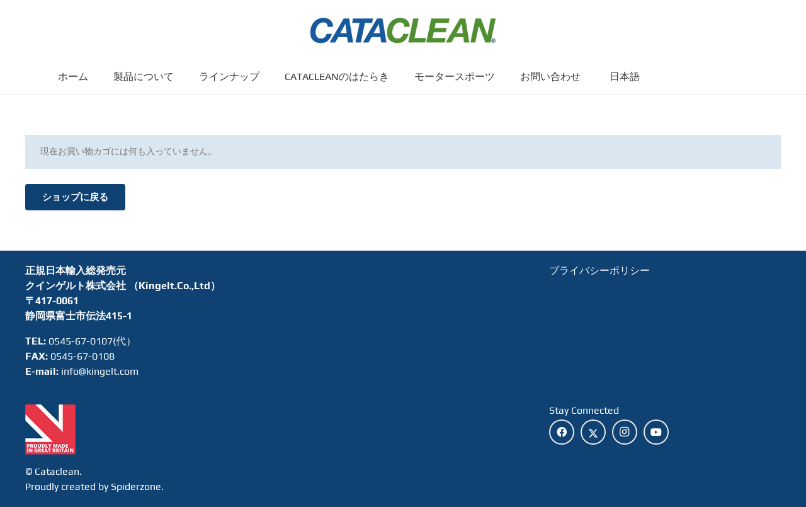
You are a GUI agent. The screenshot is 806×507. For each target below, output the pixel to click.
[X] (593, 432)
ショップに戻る (75, 196)
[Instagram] (624, 432)
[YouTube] (656, 432)
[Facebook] (561, 432)
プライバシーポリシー (599, 270)
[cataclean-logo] (403, 31)
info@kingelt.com (100, 371)
